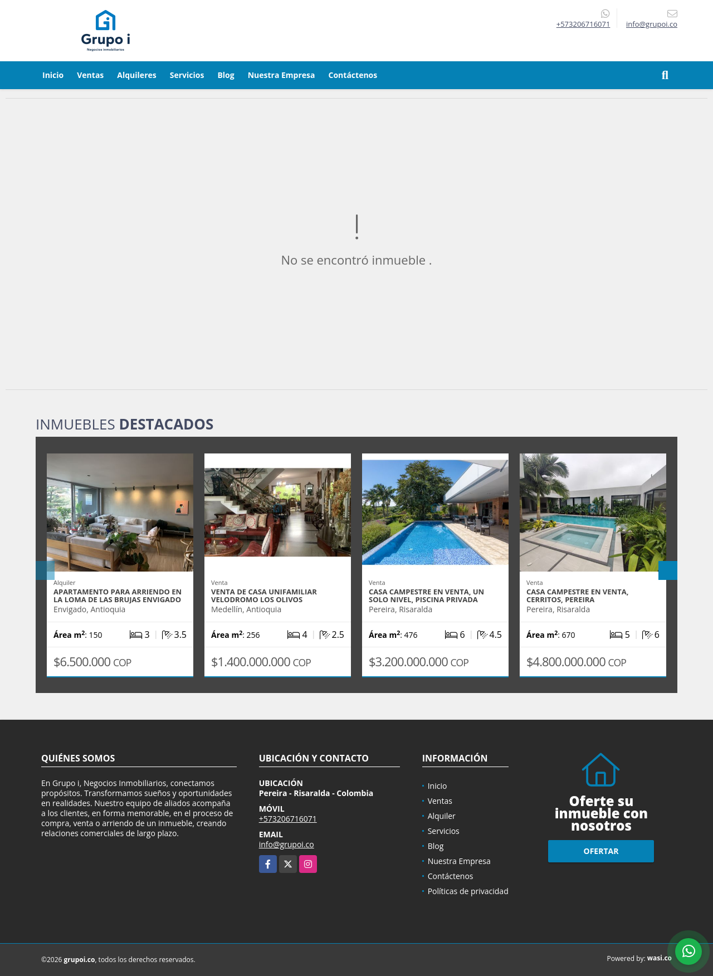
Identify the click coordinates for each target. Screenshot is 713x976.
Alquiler (442, 816)
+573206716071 (583, 24)
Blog (225, 75)
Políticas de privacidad (468, 891)
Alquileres (136, 75)
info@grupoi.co (286, 844)
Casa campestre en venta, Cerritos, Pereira (577, 595)
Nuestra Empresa (281, 75)
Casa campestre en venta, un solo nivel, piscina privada (426, 595)
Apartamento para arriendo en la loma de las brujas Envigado (117, 595)
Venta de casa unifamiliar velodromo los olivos (264, 595)
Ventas (90, 75)
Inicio (53, 75)
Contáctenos (353, 75)
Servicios (187, 75)
